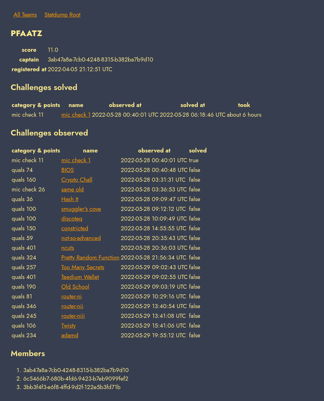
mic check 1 (75, 114)
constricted (74, 228)
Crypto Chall (76, 179)
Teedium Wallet (80, 277)
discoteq (71, 218)
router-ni (71, 296)
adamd (69, 335)
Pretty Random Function (90, 257)
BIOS (67, 170)
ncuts (67, 247)
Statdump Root (63, 14)
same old (72, 189)
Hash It (69, 199)
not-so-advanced (81, 238)
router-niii (73, 316)
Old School (75, 286)
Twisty (68, 325)
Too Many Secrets (82, 267)
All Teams (25, 14)
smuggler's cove (81, 209)
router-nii (72, 306)
